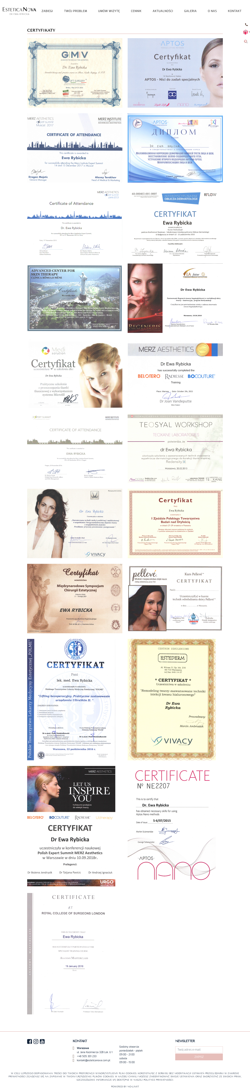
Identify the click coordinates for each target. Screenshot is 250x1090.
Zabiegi (47, 11)
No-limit (133, 1086)
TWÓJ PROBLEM (75, 11)
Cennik (136, 11)
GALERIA (190, 11)
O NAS (212, 11)
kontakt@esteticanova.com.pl (93, 1060)
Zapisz (199, 1057)
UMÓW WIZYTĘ (109, 11)
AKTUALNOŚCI (163, 11)
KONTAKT (235, 11)
